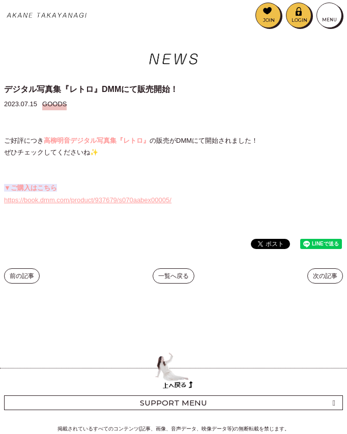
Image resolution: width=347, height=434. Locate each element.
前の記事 (22, 276)
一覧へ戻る (173, 276)
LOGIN (299, 20)
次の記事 (325, 276)
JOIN (269, 20)
